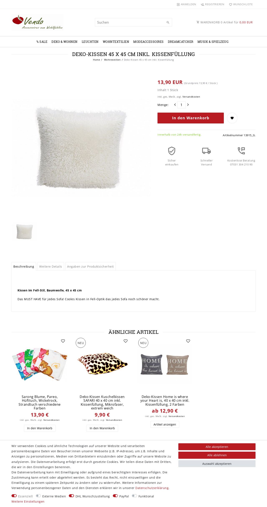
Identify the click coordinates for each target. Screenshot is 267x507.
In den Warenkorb (190, 117)
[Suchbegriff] (133, 22)
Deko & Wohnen (65, 42)
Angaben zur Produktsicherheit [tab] (90, 266)
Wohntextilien (116, 42)
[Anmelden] (186, 4)
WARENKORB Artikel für (224, 22)
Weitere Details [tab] (50, 266)
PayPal (124, 496)
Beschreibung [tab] (23, 266)
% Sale (42, 42)
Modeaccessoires (148, 42)
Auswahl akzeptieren (217, 464)
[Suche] (168, 22)
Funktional (146, 496)
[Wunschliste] (240, 4)
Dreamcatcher (180, 42)
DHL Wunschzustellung (93, 496)
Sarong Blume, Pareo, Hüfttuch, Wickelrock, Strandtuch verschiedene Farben (40, 402)
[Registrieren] (212, 4)
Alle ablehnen (217, 455)
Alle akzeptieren (217, 447)
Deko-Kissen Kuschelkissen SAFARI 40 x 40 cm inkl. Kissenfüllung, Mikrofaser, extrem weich (102, 402)
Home (96, 59)
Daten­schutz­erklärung (152, 488)
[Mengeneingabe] (181, 104)
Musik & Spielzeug (213, 42)
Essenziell (25, 496)
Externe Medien (54, 496)
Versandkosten (191, 96)
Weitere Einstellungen (28, 501)
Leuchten (90, 42)
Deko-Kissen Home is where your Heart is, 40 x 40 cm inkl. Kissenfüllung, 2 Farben (164, 401)
